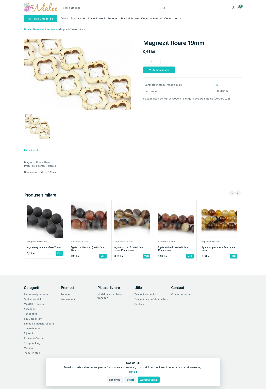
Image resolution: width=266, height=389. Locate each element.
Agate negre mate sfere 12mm (43, 247)
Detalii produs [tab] (32, 150)
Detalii (133, 371)
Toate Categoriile (40, 18)
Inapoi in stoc (32, 352)
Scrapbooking (32, 343)
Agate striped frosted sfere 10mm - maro (173, 249)
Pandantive (30, 313)
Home (27, 29)
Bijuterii (28, 333)
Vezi (59, 253)
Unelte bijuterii (32, 328)
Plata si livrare (130, 18)
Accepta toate (148, 379)
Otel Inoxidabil (32, 299)
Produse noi (78, 18)
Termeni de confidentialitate (151, 299)
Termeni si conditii (145, 294)
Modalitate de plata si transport (110, 296)
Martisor (29, 348)
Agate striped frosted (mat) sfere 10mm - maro (129, 249)
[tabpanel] (133, 167)
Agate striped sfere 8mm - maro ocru (219, 249)
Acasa (64, 18)
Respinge (114, 379)
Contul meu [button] (171, 18)
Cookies (139, 304)
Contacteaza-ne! (151, 18)
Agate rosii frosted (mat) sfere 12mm (87, 249)
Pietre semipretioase (45, 29)
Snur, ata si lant (33, 318)
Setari (130, 379)
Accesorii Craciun (34, 338)
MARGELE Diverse (34, 304)
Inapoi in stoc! (96, 18)
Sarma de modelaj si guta (39, 323)
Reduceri (113, 18)
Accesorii (29, 308)
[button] (239, 7)
